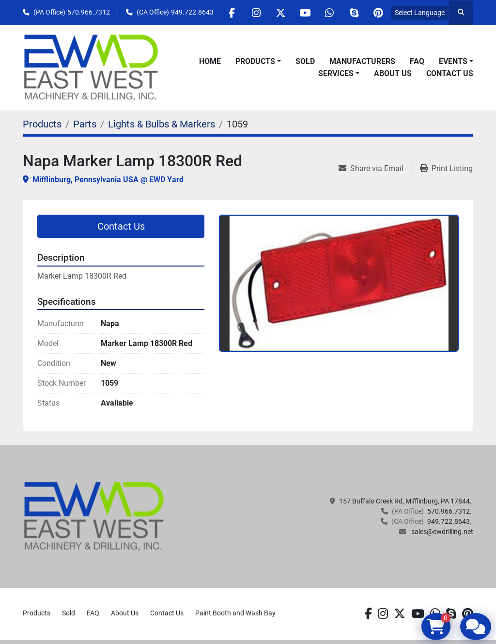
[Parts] (84, 124)
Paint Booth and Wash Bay (235, 613)
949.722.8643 (192, 12)
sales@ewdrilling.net (441, 531)
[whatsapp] (329, 12)
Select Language (420, 12)
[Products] (42, 124)
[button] (258, 61)
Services (336, 73)
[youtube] (304, 12)
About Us (393, 73)
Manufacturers (362, 61)
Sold (305, 61)
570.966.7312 (88, 12)
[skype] (353, 12)
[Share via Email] (375, 168)
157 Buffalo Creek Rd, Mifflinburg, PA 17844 (404, 501)
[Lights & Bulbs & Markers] (161, 124)
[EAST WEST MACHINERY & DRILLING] (94, 516)
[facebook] (230, 12)
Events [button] (453, 61)
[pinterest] (378, 12)
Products (255, 61)
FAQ (417, 61)
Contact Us (449, 73)
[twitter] (279, 12)
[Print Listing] (446, 168)
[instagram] (255, 12)
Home (210, 61)
